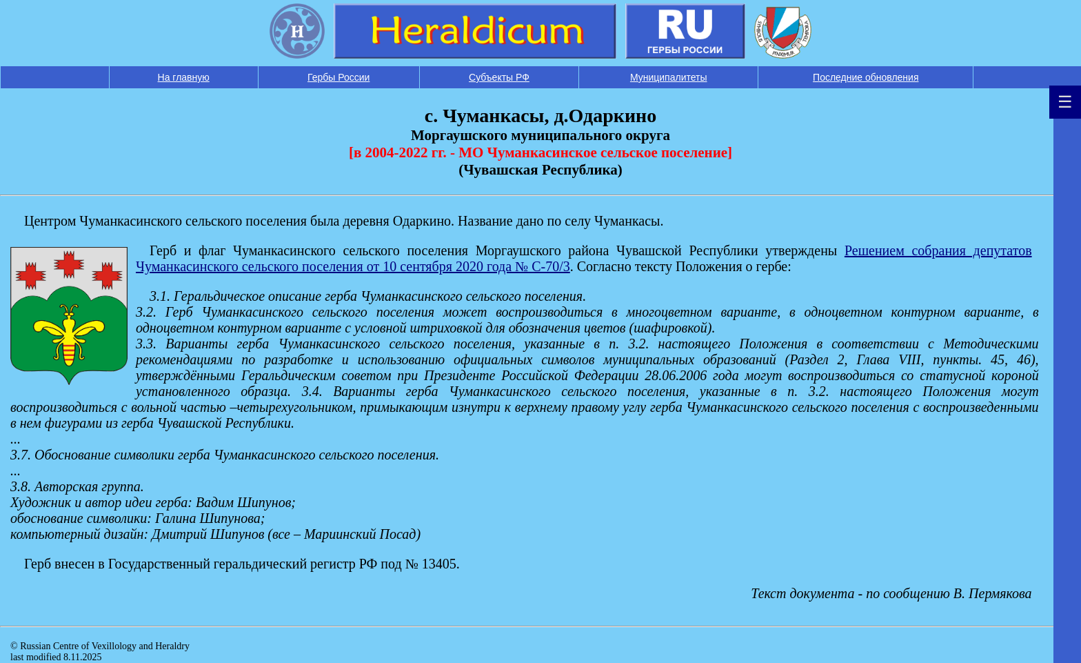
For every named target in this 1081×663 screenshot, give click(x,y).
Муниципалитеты (668, 77)
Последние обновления (865, 77)
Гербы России (338, 77)
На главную (184, 77)
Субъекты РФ (499, 77)
